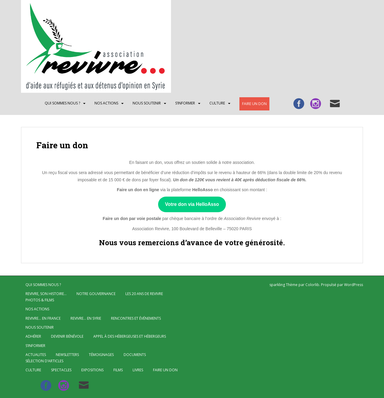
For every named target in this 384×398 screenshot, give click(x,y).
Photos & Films (40, 300)
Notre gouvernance (96, 293)
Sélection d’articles (44, 360)
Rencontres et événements (136, 318)
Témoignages (101, 354)
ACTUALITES (36, 354)
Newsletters (67, 354)
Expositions (92, 369)
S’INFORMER (185, 103)
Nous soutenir (147, 103)
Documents (135, 354)
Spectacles (61, 369)
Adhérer (33, 336)
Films (118, 369)
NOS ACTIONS (106, 103)
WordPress (353, 284)
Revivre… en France (43, 318)
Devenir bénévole (67, 336)
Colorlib (312, 284)
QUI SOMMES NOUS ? (62, 103)
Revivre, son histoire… (46, 293)
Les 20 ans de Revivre (144, 293)
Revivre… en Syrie (85, 318)
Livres (138, 369)
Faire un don (254, 103)
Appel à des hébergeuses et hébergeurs (129, 336)
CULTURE (217, 103)
